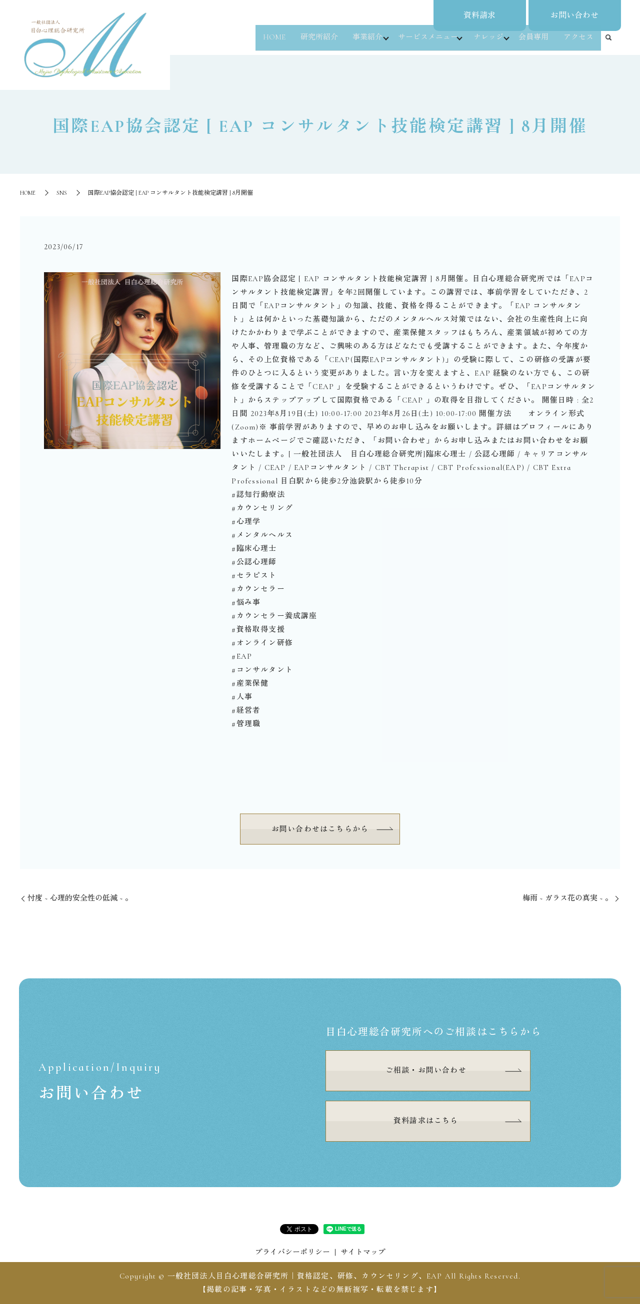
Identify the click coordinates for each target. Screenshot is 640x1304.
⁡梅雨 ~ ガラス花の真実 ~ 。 (567, 897)
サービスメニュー (424, 41)
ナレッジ (487, 41)
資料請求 (480, 15)
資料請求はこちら (426, 1120)
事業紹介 (361, 41)
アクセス (579, 41)
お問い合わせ (574, 15)
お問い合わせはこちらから (320, 829)
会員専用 (535, 41)
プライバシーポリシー (292, 1252)
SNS (61, 192)
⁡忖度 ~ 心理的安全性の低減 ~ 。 (80, 897)
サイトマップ (363, 1252)
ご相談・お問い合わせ (426, 1070)
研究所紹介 (314, 41)
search (608, 42)
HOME (271, 41)
